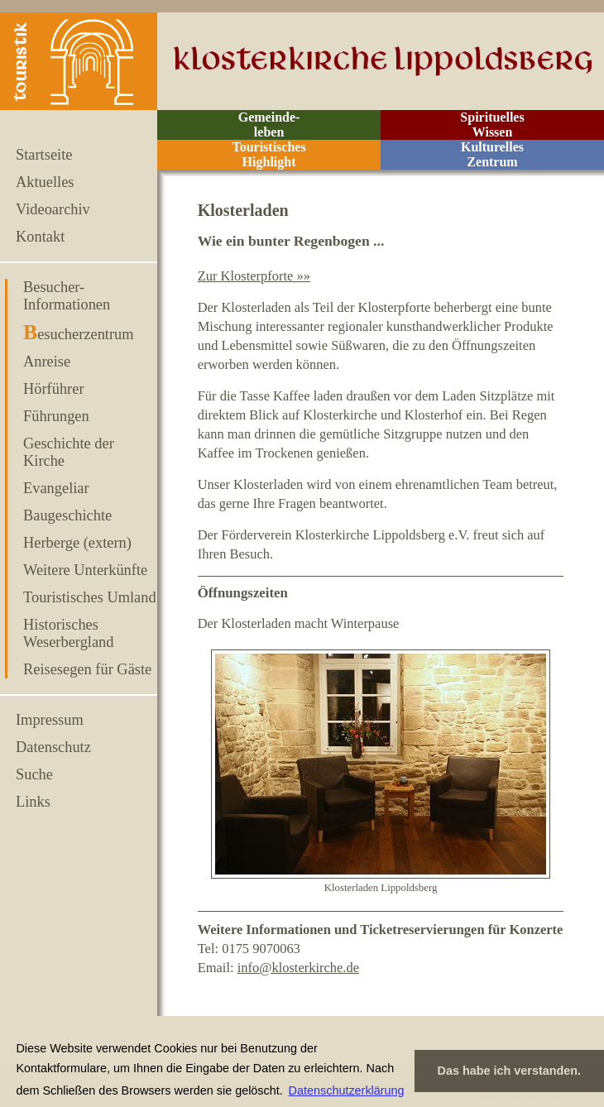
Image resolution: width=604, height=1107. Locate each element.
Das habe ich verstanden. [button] (510, 1070)
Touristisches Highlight (268, 154)
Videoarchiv (53, 209)
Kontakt (40, 236)
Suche (34, 774)
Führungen (56, 416)
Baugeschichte (67, 515)
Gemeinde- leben (269, 124)
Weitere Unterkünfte (85, 570)
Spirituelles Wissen (492, 124)
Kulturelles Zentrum (492, 154)
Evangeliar (56, 488)
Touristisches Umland (89, 597)
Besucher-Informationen (66, 296)
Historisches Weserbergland (68, 633)
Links (33, 801)
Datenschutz (53, 747)
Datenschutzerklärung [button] (347, 1090)
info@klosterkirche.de (298, 967)
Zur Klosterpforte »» (254, 276)
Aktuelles (45, 182)
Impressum (50, 720)
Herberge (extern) (77, 542)
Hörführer (53, 389)
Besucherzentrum (78, 334)
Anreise (46, 361)
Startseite (44, 154)
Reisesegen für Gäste (87, 669)
